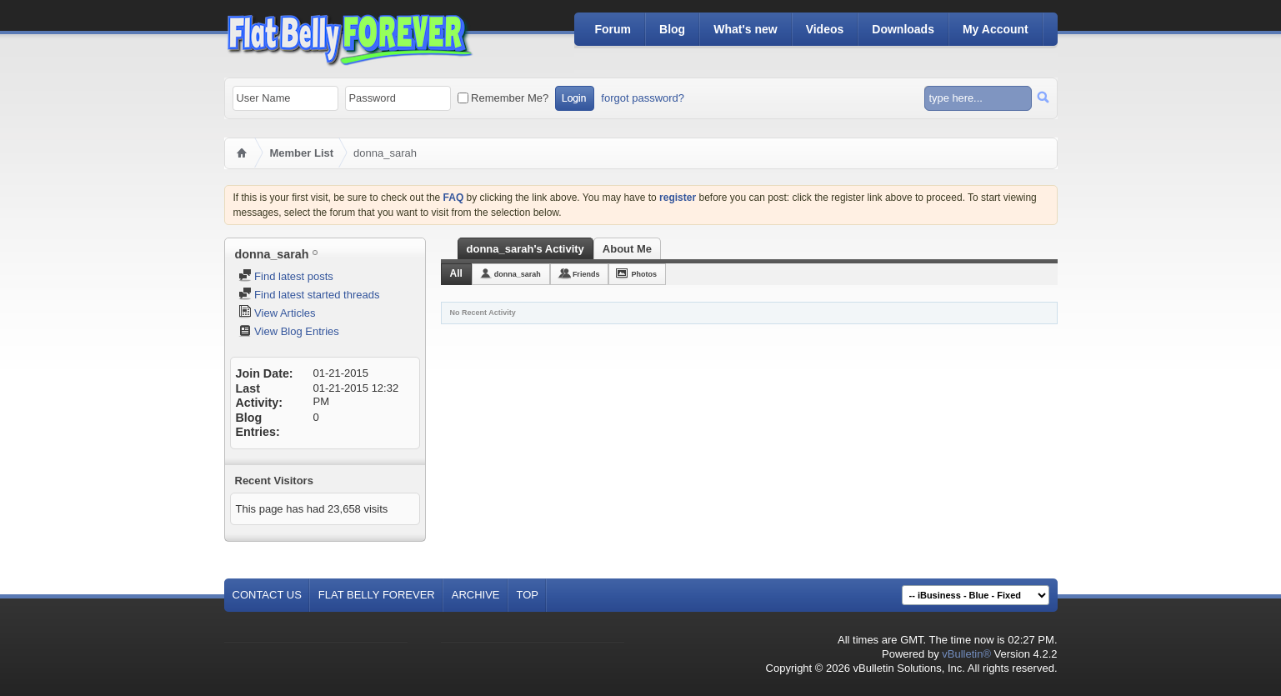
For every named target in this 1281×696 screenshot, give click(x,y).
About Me (627, 249)
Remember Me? (503, 98)
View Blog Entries (288, 331)
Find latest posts (285, 276)
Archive (476, 594)
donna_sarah (517, 274)
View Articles (277, 313)
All (456, 273)
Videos (825, 29)
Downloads (903, 29)
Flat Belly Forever (376, 594)
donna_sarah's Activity (525, 249)
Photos (644, 274)
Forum (613, 29)
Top (528, 594)
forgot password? (642, 98)
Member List (302, 153)
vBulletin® (966, 654)
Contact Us (267, 594)
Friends (586, 274)
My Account (995, 29)
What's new (745, 29)
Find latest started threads (309, 294)
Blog (672, 29)
